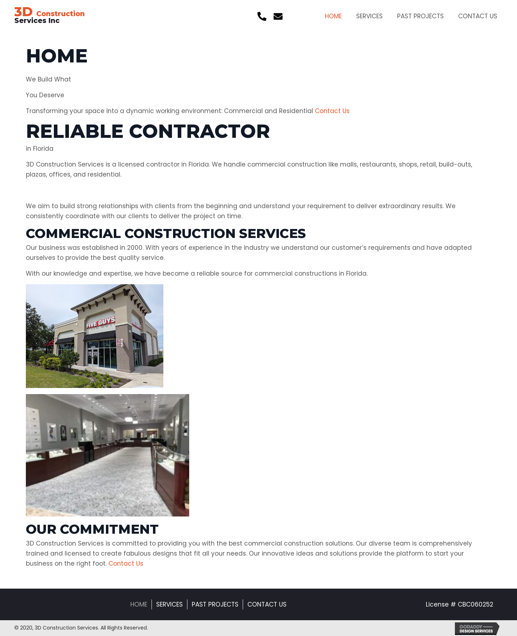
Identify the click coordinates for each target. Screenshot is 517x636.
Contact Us (267, 604)
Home (138, 604)
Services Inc (49, 17)
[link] (333, 15)
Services (169, 604)
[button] (262, 16)
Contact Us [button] (331, 111)
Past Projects (215, 604)
